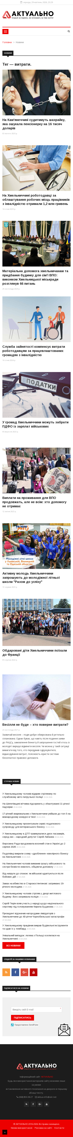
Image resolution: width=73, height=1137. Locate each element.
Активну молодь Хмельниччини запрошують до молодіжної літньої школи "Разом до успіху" (31, 578)
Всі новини (13, 945)
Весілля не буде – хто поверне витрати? (35, 724)
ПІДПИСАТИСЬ (22, 1017)
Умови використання (21, 1128)
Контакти (59, 1128)
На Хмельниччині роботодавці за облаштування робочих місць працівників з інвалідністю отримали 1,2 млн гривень (36, 200)
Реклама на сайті (43, 1128)
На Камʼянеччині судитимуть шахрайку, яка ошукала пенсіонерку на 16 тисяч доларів (33, 124)
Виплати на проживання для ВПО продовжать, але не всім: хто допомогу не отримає (34, 502)
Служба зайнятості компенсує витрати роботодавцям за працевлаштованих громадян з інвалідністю (33, 351)
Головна (7, 42)
